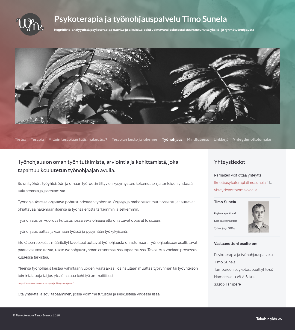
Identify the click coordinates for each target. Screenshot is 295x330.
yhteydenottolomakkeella (235, 190)
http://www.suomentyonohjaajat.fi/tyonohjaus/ (46, 283)
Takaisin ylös (269, 319)
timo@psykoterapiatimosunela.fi (241, 182)
